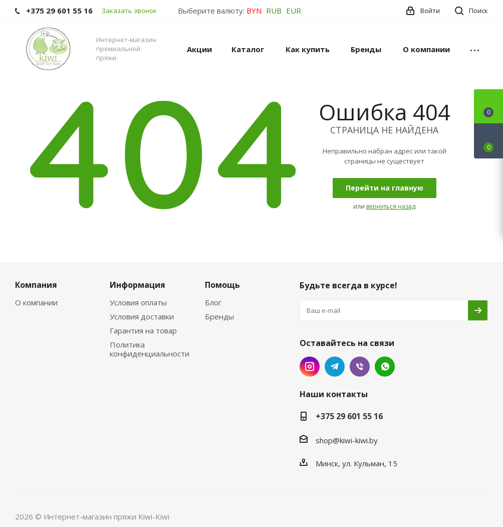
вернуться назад (390, 206)
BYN (254, 10)
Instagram (310, 367)
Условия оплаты (138, 302)
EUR (293, 10)
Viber (360, 367)
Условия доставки (142, 316)
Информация (137, 284)
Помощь (222, 284)
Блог (213, 302)
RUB (274, 10)
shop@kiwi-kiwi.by (347, 440)
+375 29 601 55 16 (349, 416)
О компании (36, 302)
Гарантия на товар (143, 330)
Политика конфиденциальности (149, 349)
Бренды (219, 316)
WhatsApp (385, 367)
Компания (36, 284)
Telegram (335, 367)
